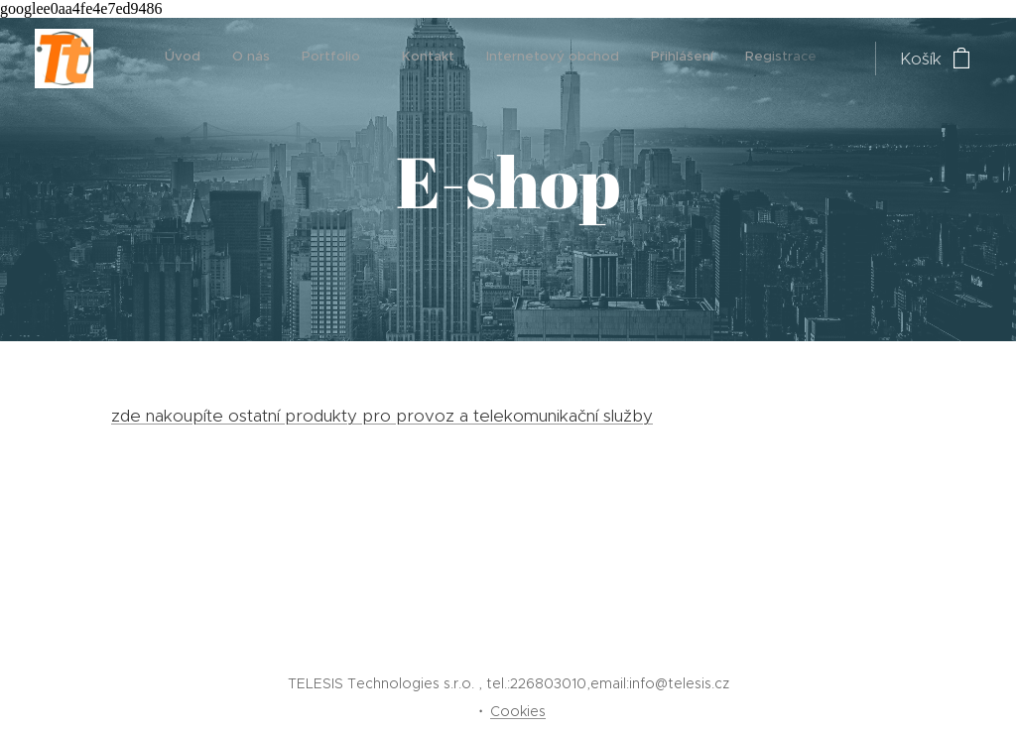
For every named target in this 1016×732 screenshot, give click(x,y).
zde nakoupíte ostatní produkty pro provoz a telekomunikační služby (382, 416)
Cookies (518, 711)
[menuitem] (549, 58)
